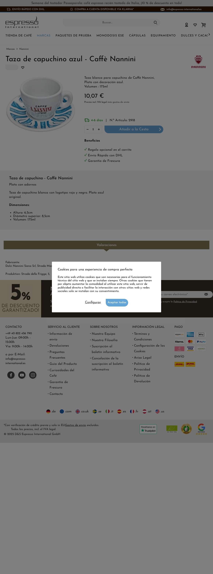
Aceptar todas (117, 302)
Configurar (93, 302)
